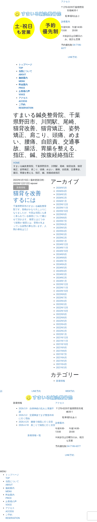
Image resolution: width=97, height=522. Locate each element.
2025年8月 (61, 217)
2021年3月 (61, 367)
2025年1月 (61, 241)
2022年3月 (61, 327)
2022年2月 (61, 331)
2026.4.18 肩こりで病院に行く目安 (37, 425)
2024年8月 (61, 257)
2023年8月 (61, 294)
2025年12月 (62, 204)
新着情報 (20, 187)
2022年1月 (61, 334)
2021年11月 (62, 341)
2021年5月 (61, 361)
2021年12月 (62, 337)
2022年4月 (61, 324)
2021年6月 (61, 357)
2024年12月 (62, 244)
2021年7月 (61, 354)
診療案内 (65, 21)
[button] (16, 35)
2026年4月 (61, 191)
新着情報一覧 (34, 435)
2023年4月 (61, 301)
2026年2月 (61, 197)
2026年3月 (61, 194)
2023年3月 (61, 304)
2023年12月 (62, 284)
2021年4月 (61, 364)
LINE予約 (72, 57)
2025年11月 (62, 207)
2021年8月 (61, 351)
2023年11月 (62, 287)
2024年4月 (61, 271)
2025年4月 (61, 231)
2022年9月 (61, 314)
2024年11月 (62, 247)
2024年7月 (61, 261)
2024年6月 (61, 264)
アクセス (65, 1)
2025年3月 (61, 234)
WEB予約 (69, 391)
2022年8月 (61, 317)
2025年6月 (61, 224)
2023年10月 (62, 291)
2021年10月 (62, 344)
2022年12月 (62, 307)
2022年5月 (61, 321)
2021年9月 (61, 347)
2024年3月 (61, 274)
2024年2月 (61, 277)
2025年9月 (61, 214)
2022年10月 (62, 311)
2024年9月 (61, 254)
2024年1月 (61, 281)
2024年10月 (62, 251)
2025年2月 (61, 237)
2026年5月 (61, 187)
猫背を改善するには (27, 196)
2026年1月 (61, 201)
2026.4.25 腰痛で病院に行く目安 (36, 421)
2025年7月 (61, 221)
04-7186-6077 (74, 446)
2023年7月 (61, 297)
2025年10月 (62, 211)
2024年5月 (61, 267)
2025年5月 (61, 227)
